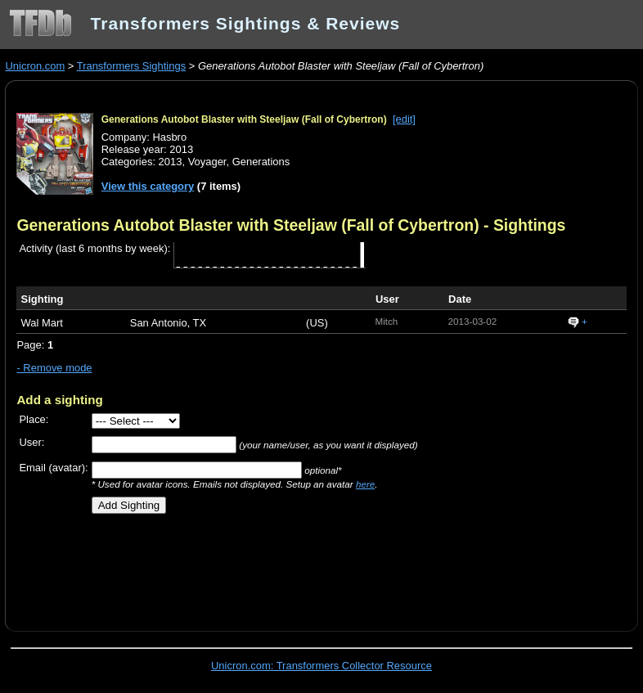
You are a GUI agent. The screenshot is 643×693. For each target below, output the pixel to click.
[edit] (404, 119)
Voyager (207, 161)
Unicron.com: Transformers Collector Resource (321, 665)
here (365, 484)
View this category (148, 186)
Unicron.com (35, 66)
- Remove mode (54, 368)
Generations (261, 161)
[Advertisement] (207, 566)
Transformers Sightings (131, 66)
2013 (170, 161)
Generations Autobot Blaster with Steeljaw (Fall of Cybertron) (244, 119)
